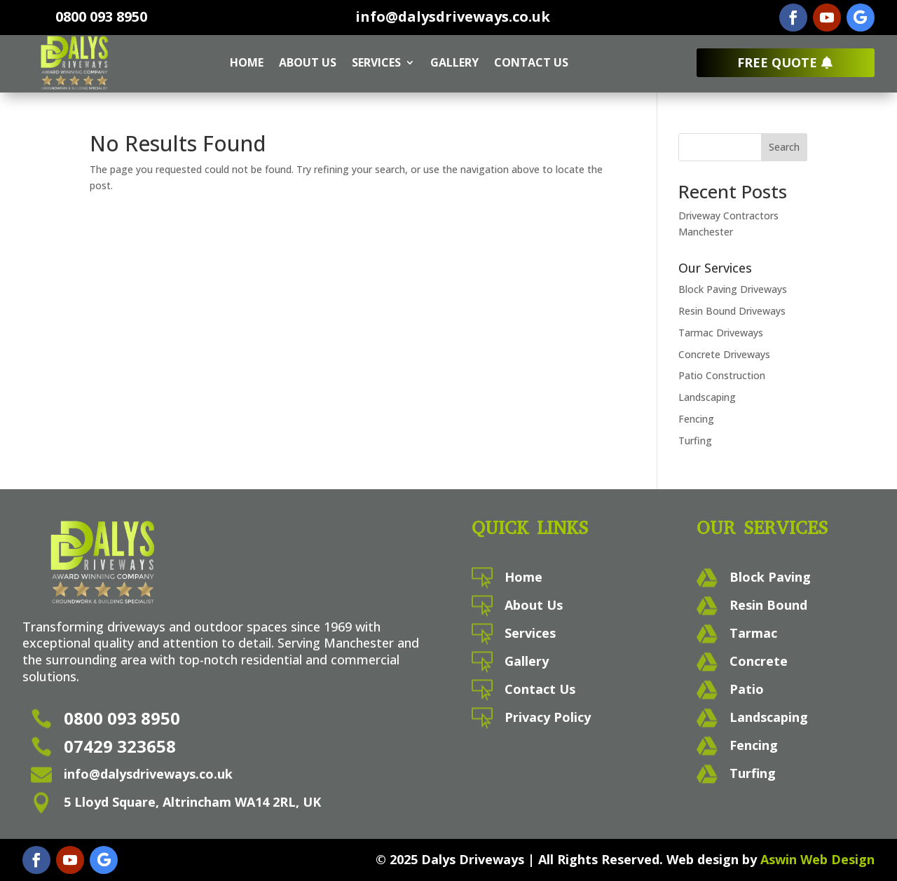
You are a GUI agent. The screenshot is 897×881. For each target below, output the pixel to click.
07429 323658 (120, 746)
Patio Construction (721, 375)
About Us (307, 62)
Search (784, 146)
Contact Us (531, 62)
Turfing (695, 440)
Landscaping (707, 397)
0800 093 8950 (101, 16)
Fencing (696, 418)
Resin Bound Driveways (732, 310)
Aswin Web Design (817, 859)
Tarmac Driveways (720, 332)
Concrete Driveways (724, 354)
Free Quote (777, 62)
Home (246, 62)
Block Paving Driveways (732, 289)
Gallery (454, 62)
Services (376, 62)
